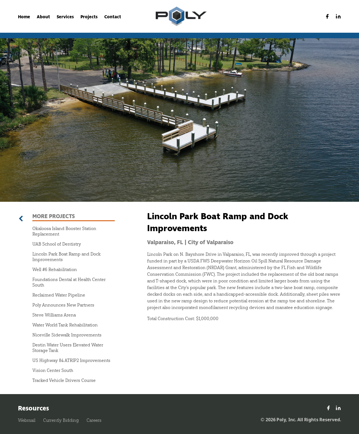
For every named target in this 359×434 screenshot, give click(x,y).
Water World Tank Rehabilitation (65, 325)
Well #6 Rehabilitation (54, 269)
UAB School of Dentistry (56, 244)
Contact (112, 17)
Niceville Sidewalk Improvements (67, 335)
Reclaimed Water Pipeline (58, 295)
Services (65, 17)
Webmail (26, 420)
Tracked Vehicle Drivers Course (64, 380)
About (43, 17)
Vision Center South (52, 370)
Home (24, 17)
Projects (89, 17)
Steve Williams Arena (54, 315)
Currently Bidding (61, 420)
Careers (94, 420)
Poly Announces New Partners (63, 305)
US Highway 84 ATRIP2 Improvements (71, 360)
